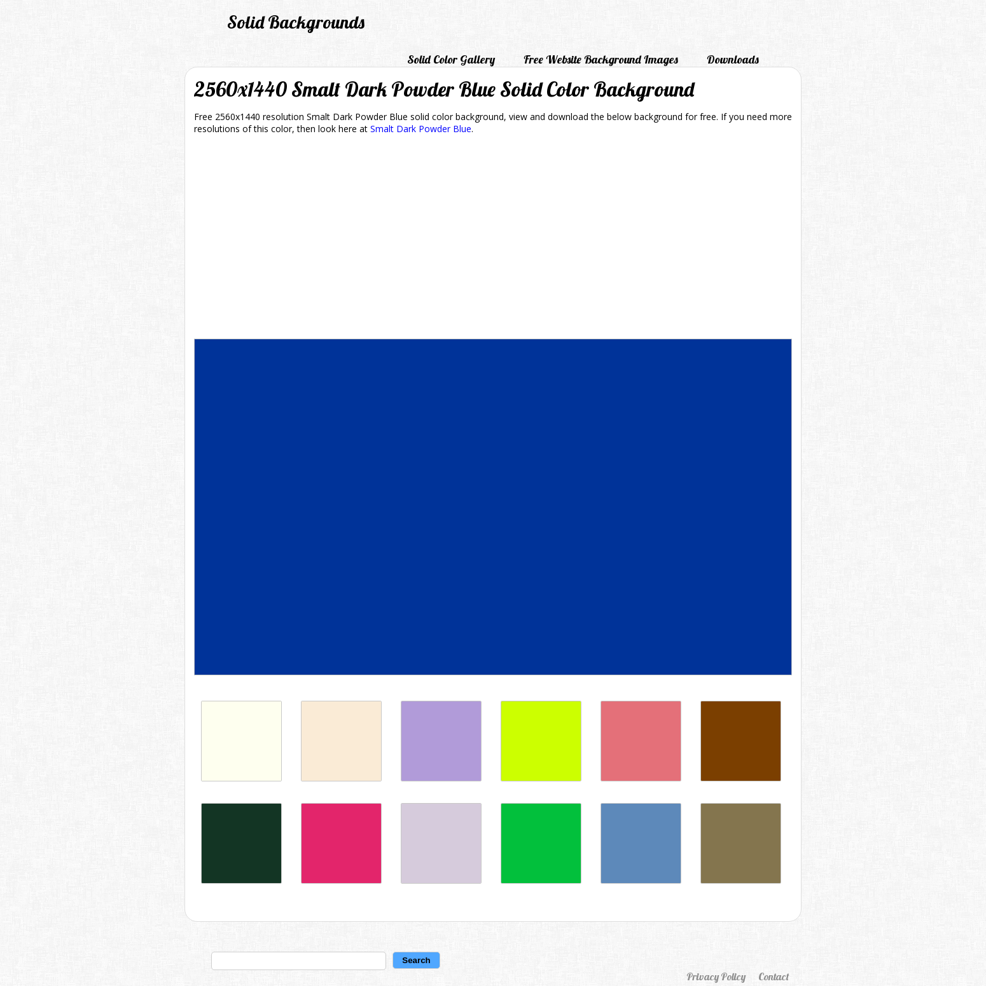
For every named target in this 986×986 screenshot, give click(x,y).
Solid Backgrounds (296, 22)
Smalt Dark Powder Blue (420, 129)
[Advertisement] (493, 239)
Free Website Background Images (601, 59)
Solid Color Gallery (451, 59)
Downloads (733, 59)
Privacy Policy (716, 976)
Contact (773, 976)
